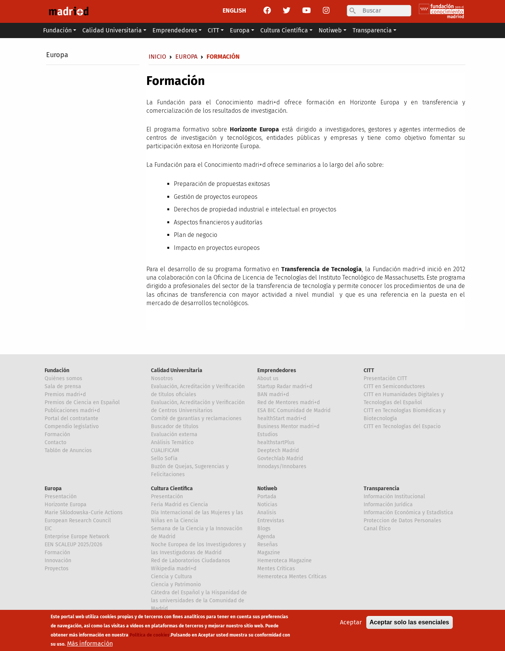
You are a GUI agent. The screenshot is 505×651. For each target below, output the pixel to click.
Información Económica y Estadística (408, 512)
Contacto (55, 442)
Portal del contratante (71, 418)
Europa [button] (240, 30)
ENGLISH (234, 10)
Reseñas (267, 544)
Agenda (266, 536)
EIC (48, 528)
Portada (266, 496)
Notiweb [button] (330, 30)
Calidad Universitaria (176, 370)
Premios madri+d (65, 394)
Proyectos (57, 568)
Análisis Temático (172, 442)
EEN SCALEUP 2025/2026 (73, 544)
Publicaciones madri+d (72, 410)
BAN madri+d (273, 394)
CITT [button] (213, 30)
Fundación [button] (57, 30)
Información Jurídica (388, 504)
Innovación (58, 560)
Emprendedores (276, 370)
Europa (57, 55)
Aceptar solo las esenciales (409, 623)
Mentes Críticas (276, 568)
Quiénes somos (63, 378)
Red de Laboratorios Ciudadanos (190, 560)
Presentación (61, 496)
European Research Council (78, 520)
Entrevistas (270, 520)
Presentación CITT (385, 378)
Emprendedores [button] (174, 30)
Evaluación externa (174, 434)
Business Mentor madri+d (288, 426)
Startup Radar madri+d (284, 386)
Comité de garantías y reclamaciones (196, 418)
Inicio (157, 56)
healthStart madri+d (281, 418)
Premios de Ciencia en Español (82, 402)
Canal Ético (377, 528)
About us (268, 378)
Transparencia (381, 488)
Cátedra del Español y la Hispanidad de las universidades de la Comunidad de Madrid (199, 600)
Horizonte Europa (66, 504)
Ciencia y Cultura (171, 576)
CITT (369, 370)
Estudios (267, 434)
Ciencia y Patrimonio (176, 584)
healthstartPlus (276, 442)
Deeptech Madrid (278, 450)
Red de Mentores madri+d (288, 402)
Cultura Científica (172, 488)
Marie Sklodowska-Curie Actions (84, 512)
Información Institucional (394, 496)
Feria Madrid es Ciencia (179, 504)
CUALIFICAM (165, 450)
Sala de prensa (63, 386)
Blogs (264, 528)
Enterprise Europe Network (77, 536)
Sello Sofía (164, 458)
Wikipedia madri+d (173, 568)
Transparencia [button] (372, 30)
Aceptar (351, 623)
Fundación (57, 370)
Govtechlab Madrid (280, 458)
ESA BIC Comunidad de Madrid (293, 410)
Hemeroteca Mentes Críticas (292, 576)
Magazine (268, 552)
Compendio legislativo (72, 426)
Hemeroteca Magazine (284, 560)
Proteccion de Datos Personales (402, 520)
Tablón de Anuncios (68, 450)
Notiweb (267, 488)
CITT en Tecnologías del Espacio (402, 426)
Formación (57, 434)
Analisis (266, 512)
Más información (90, 644)
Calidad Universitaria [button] (112, 30)
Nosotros (162, 378)
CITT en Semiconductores (394, 386)
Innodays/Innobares (281, 466)
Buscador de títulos (175, 426)
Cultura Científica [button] (284, 30)
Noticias (267, 504)
